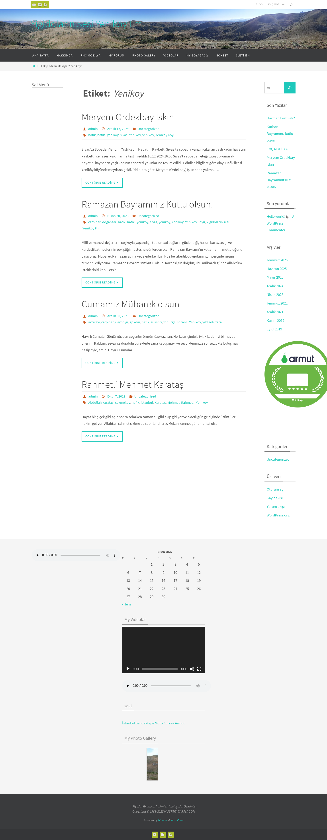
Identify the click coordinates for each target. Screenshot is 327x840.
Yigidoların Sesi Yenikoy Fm (86, 23)
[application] (163, 650)
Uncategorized (148, 128)
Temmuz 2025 (277, 260)
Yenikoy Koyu (165, 135)
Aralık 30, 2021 (118, 316)
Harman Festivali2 (281, 118)
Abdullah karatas (101, 402)
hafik (92, 135)
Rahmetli (187, 402)
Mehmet (173, 402)
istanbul (147, 402)
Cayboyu (121, 322)
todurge (169, 322)
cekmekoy (122, 402)
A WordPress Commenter (280, 223)
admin (93, 128)
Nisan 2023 (275, 294)
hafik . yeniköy (108, 135)
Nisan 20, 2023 (118, 215)
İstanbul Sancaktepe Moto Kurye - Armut (153, 723)
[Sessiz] (192, 669)
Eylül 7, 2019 (116, 396)
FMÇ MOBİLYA (277, 148)
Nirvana (162, 820)
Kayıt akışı (275, 497)
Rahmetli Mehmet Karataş (133, 384)
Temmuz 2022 (277, 303)
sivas (123, 135)
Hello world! (276, 216)
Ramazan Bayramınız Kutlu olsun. (147, 204)
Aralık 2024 (275, 285)
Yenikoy (135, 135)
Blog (259, 4)
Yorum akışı (276, 506)
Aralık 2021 (275, 311)
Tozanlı (182, 322)
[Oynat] (128, 669)
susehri (156, 322)
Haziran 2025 (277, 268)
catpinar (94, 222)
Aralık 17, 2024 (118, 128)
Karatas (160, 402)
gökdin (135, 322)
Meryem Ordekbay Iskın (128, 117)
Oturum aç (275, 489)
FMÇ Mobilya (276, 4)
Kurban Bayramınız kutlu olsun (280, 133)
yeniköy (148, 135)
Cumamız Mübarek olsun (130, 304)
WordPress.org (278, 515)
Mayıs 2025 (275, 277)
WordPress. (177, 820)
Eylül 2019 (274, 329)
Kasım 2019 (275, 320)
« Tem (126, 604)
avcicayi (94, 322)
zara (218, 322)
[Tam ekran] (199, 669)
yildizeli (208, 322)
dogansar (109, 222)
